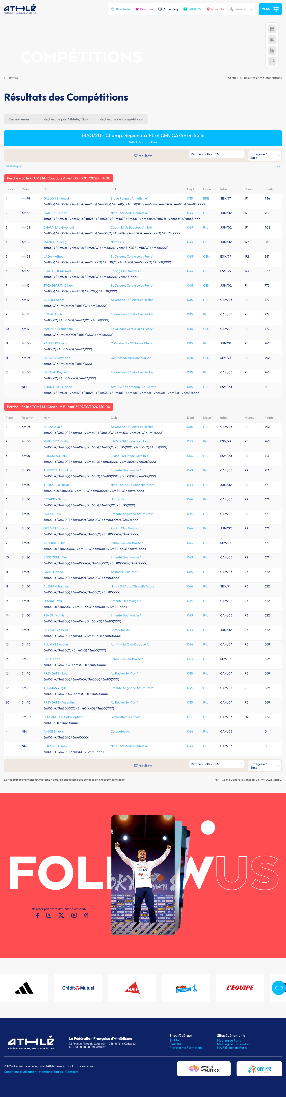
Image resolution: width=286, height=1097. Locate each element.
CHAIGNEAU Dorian (57, 387)
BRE (206, 198)
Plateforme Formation (186, 1048)
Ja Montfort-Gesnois (125, 717)
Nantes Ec (118, 242)
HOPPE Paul (52, 514)
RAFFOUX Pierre (55, 343)
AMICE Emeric (53, 731)
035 (190, 198)
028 (190, 358)
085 (190, 300)
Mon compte (241, 9)
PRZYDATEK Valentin (58, 702)
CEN (206, 256)
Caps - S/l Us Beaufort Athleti (131, 227)
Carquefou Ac (120, 630)
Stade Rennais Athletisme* (130, 198)
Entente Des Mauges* (126, 470)
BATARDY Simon (55, 499)
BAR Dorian (51, 659)
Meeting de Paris (229, 1040)
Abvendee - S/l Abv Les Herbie (132, 300)
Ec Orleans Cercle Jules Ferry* (132, 256)
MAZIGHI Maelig (54, 242)
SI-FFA (174, 1040)
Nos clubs (215, 9)
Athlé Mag (168, 9)
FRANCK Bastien (55, 213)
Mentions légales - (52, 1072)
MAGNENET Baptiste (58, 329)
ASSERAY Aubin (54, 543)
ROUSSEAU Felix (55, 456)
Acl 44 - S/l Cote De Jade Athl (131, 644)
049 (190, 227)
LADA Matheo (53, 256)
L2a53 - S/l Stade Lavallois (129, 441)
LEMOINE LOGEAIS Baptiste (63, 717)
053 (190, 441)
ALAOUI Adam (53, 300)
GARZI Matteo (53, 572)
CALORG (176, 1044)
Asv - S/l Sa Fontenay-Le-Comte (133, 387)
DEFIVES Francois (56, 528)
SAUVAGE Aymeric (56, 358)
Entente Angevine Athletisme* (132, 514)
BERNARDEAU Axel (57, 271)
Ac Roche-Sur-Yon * (125, 572)
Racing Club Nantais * (126, 271)
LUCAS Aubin (52, 427)
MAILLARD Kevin (55, 441)
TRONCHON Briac (56, 485)
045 (190, 256)
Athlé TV (192, 9)
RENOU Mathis (53, 615)
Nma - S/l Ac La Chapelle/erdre (132, 485)
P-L (205, 213)
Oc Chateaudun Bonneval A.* (131, 358)
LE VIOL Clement (55, 630)
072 (189, 717)
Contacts (71, 1072)
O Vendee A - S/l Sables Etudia (132, 343)
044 (190, 213)
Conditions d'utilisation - (21, 1072)
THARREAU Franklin (57, 470)
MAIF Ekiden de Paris (232, 1048)
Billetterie (120, 9)
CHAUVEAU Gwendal (58, 227)
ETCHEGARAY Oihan (58, 285)
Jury (277, 166)
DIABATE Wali (53, 601)
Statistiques (14, 166)
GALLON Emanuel (56, 198)
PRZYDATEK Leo (55, 673)
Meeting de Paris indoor (234, 1044)
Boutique (144, 9)
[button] (211, 835)
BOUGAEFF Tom (55, 746)
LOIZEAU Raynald (56, 372)
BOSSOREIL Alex (55, 557)
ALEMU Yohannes (56, 586)
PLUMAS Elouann (55, 644)
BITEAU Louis (52, 314)
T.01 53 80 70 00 (79, 1047)
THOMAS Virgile (55, 688)
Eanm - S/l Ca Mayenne (127, 543)
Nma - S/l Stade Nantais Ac (130, 213)
